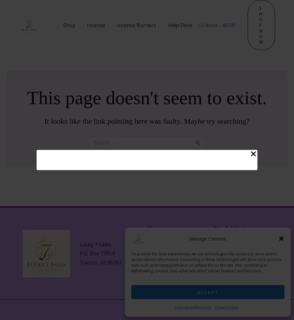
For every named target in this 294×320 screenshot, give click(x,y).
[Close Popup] (253, 154)
